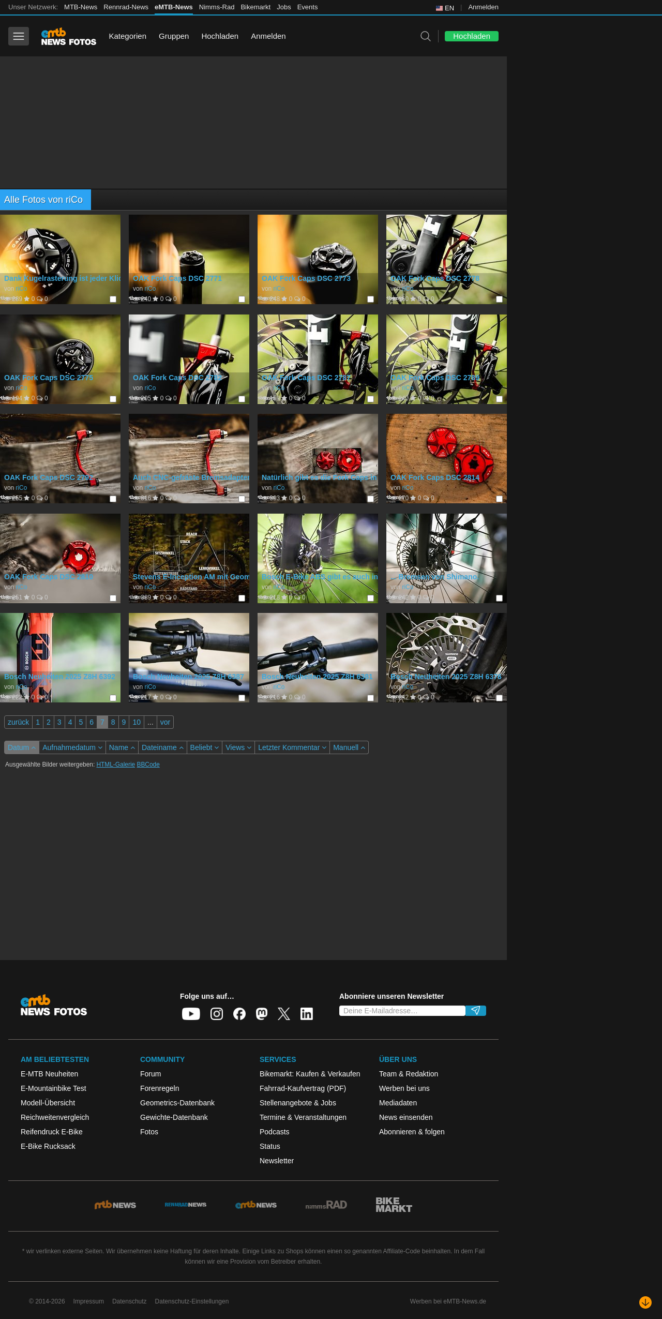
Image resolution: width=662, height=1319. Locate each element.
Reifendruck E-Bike (52, 1132)
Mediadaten (398, 1103)
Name (122, 747)
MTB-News (80, 7)
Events (307, 7)
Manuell (349, 747)
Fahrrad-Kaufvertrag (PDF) (303, 1088)
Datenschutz (129, 1301)
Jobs (284, 7)
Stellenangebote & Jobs (298, 1103)
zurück (18, 722)
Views (238, 747)
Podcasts (275, 1132)
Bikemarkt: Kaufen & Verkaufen (310, 1074)
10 (136, 722)
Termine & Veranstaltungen (303, 1117)
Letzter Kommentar (292, 747)
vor (165, 722)
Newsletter (277, 1161)
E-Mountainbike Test (53, 1088)
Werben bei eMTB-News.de (448, 1301)
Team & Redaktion (408, 1074)
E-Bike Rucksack (48, 1146)
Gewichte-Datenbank (174, 1117)
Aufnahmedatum (72, 747)
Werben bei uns (404, 1088)
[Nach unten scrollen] (645, 1302)
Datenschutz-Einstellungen (192, 1301)
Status (270, 1146)
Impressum (88, 1301)
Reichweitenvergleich (55, 1117)
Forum (150, 1074)
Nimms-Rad (217, 7)
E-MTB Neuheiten (49, 1074)
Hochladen (219, 36)
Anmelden (483, 7)
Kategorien (127, 36)
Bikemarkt (255, 7)
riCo (21, 288)
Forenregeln (159, 1088)
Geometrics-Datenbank (177, 1103)
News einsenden (406, 1117)
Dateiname (163, 747)
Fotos (149, 1132)
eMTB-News (174, 7)
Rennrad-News (125, 7)
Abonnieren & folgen (412, 1132)
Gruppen (174, 36)
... (150, 722)
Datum (22, 747)
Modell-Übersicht (48, 1103)
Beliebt (204, 747)
